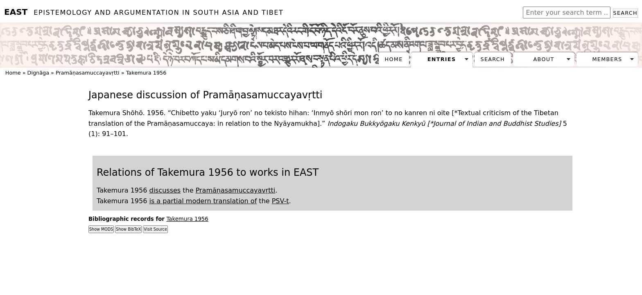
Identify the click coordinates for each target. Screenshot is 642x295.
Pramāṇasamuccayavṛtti (88, 73)
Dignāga (38, 73)
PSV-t (280, 201)
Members (607, 59)
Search (625, 13)
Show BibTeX (128, 229)
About (543, 59)
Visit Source (155, 229)
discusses (165, 190)
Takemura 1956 (146, 73)
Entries (441, 59)
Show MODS (101, 229)
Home (394, 59)
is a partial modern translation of (203, 201)
